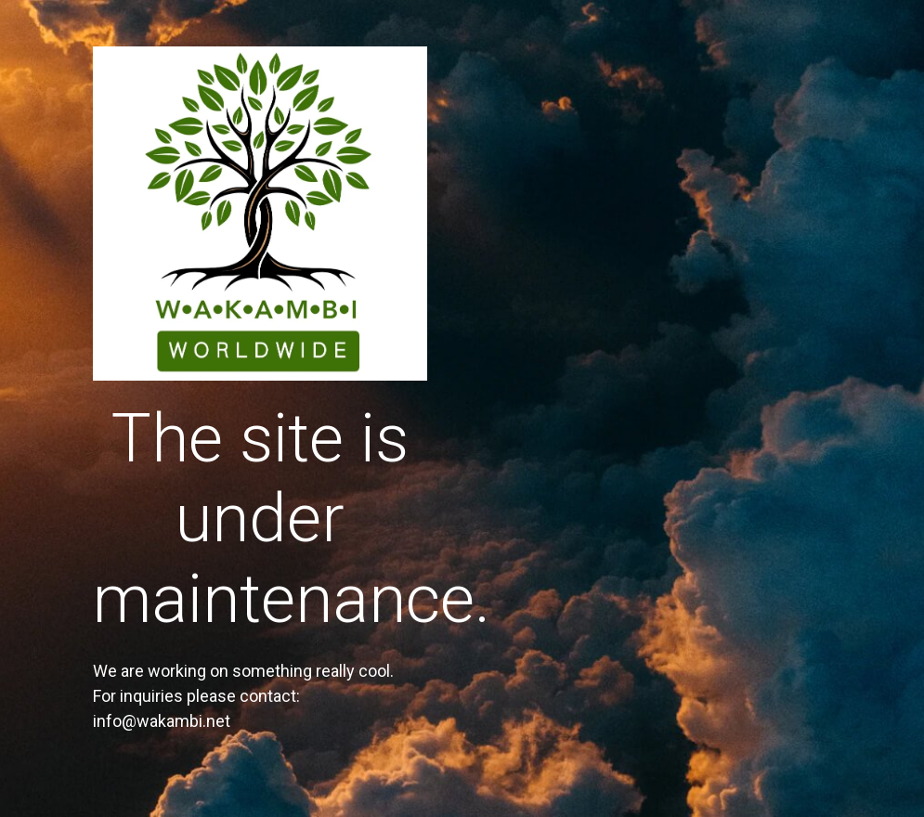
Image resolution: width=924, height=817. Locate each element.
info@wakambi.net (161, 721)
